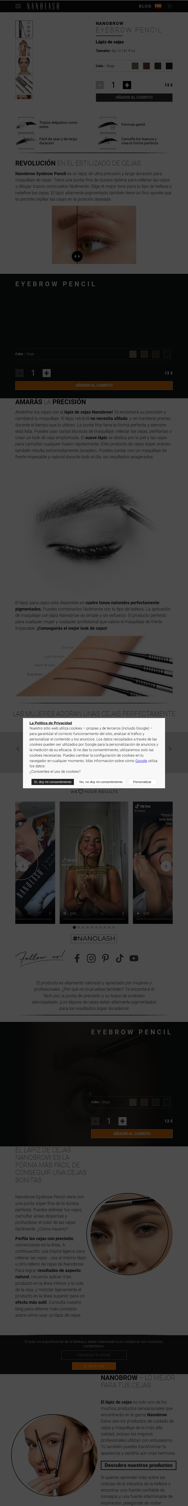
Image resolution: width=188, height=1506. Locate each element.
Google (141, 761)
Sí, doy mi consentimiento (52, 782)
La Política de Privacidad (51, 723)
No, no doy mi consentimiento (101, 782)
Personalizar (142, 782)
